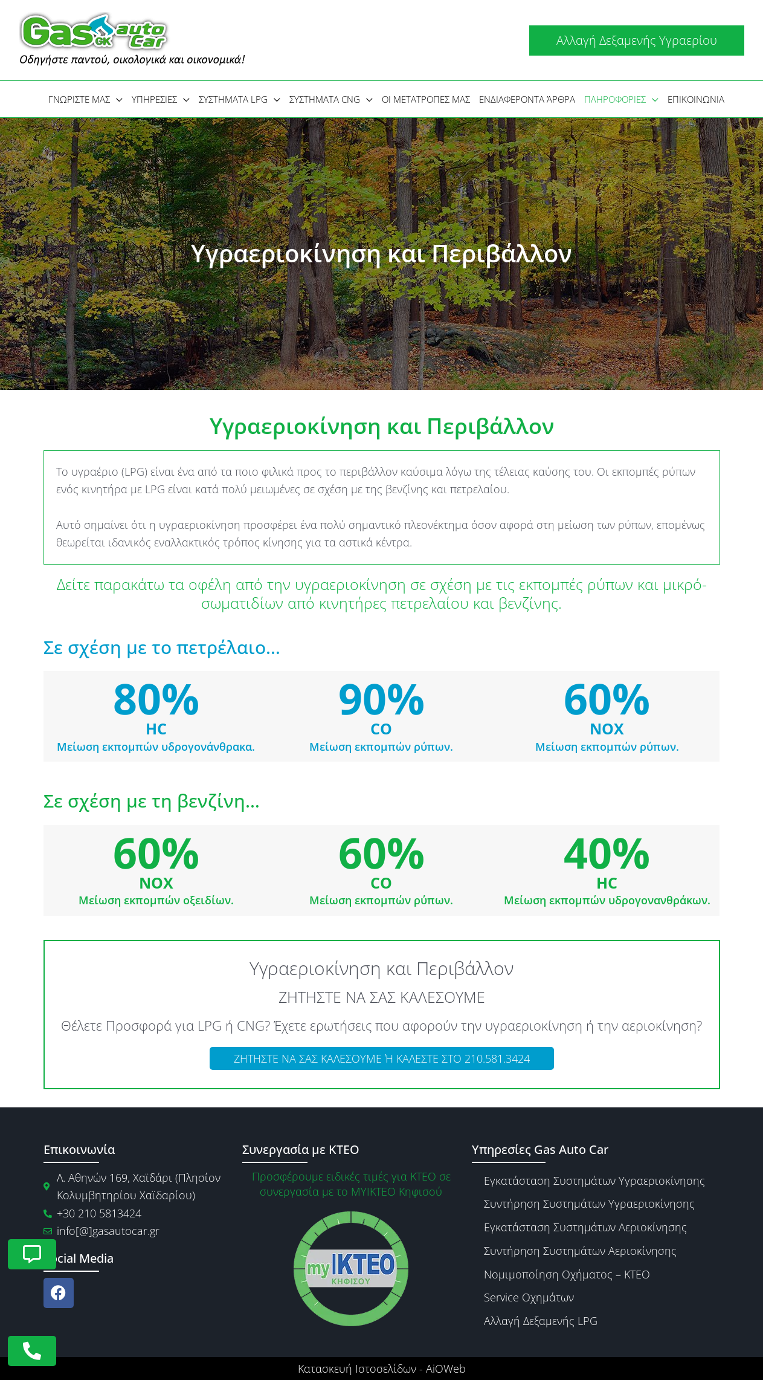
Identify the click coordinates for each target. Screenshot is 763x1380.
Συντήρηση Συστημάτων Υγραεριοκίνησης (589, 1203)
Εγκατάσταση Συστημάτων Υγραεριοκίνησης (594, 1180)
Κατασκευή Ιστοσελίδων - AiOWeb (382, 1368)
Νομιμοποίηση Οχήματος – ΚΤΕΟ (567, 1274)
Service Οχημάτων (529, 1297)
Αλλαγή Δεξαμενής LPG (540, 1321)
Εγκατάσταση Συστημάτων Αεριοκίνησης (585, 1227)
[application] (116, 99)
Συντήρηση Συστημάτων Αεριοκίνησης (580, 1250)
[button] (636, 40)
